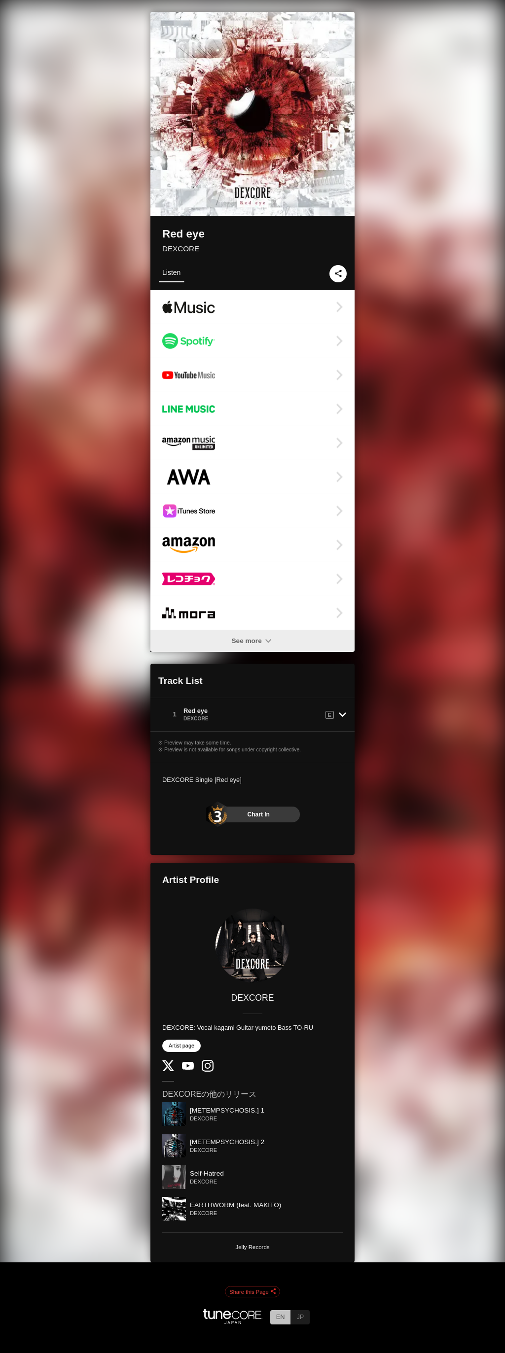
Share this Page (252, 1292)
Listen (171, 272)
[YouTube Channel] (188, 1067)
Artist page (181, 1046)
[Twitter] (168, 1069)
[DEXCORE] (252, 945)
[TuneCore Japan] (232, 1321)
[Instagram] (208, 1069)
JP (300, 1316)
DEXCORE (180, 248)
